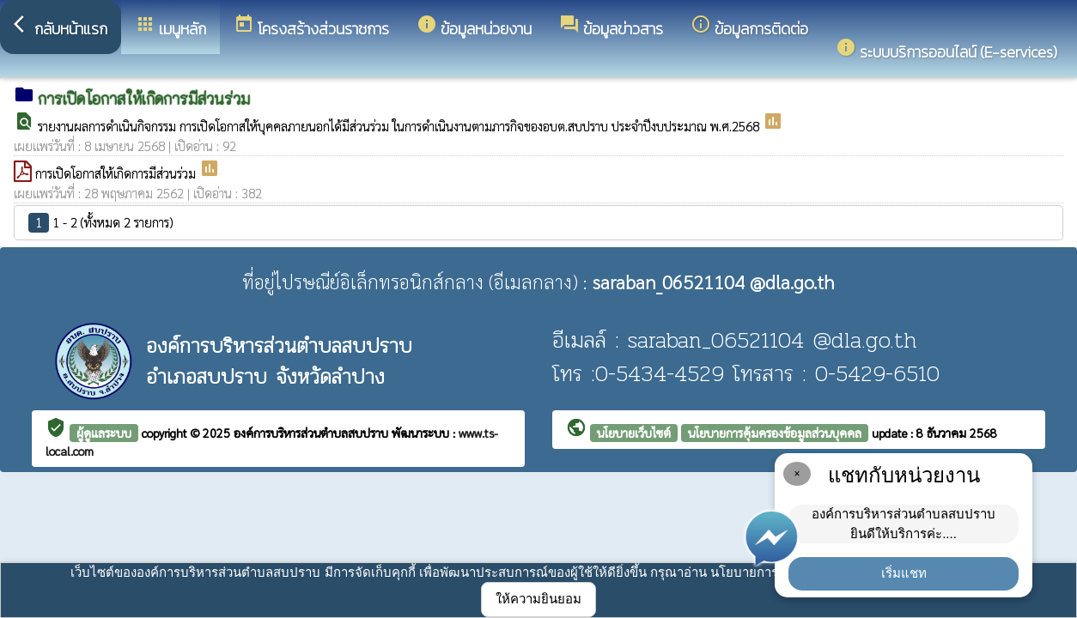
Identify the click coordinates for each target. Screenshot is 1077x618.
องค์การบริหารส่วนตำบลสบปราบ (313, 432)
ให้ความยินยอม (538, 598)
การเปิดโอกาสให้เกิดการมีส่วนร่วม (117, 173)
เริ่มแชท (904, 573)
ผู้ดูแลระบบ (103, 432)
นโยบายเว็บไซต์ (634, 432)
